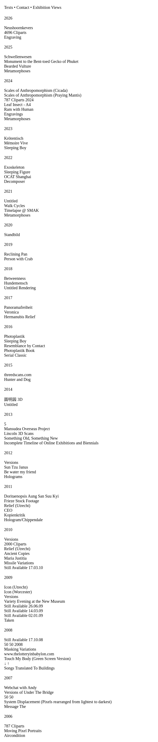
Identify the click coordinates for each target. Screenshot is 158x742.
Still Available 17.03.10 (23, 567)
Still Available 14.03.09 (23, 610)
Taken (9, 620)
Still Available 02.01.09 (23, 615)
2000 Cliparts (15, 544)
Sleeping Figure (17, 172)
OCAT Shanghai (17, 176)
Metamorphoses (17, 71)
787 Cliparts (14, 726)
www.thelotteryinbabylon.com (29, 654)
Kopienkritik (14, 515)
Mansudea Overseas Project (27, 428)
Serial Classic (15, 355)
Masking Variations (20, 649)
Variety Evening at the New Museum (34, 601)
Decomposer (14, 181)
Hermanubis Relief (19, 317)
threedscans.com (17, 374)
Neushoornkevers (18, 27)
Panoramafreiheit (18, 307)
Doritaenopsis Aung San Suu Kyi (31, 496)
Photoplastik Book (19, 350)
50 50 (8, 697)
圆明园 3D (13, 399)
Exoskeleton (14, 167)
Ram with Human (18, 109)
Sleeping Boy (15, 147)
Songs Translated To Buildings (29, 668)
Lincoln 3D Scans (19, 433)
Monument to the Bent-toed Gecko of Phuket (41, 61)
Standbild (12, 234)
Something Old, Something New (31, 438)
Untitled (11, 201)
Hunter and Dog (17, 379)
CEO (8, 510)
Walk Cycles (14, 205)
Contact (22, 7)
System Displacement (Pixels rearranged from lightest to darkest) (58, 701)
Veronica (11, 312)
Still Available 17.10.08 (23, 639)
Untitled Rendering (20, 288)
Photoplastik (14, 336)
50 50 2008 (13, 644)
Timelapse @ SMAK (21, 210)
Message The (15, 706)
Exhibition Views (47, 7)
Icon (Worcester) (18, 592)
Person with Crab (18, 259)
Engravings (13, 114)
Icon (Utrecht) (16, 587)
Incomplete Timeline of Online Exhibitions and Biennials (51, 443)
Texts (8, 7)
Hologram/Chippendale (23, 519)
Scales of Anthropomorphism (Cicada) (35, 90)
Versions (11, 462)
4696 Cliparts (15, 32)
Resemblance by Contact (24, 345)
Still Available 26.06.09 (23, 606)
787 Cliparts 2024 (19, 100)
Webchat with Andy (20, 687)
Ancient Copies (17, 553)
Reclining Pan (15, 254)
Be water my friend (20, 472)
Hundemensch (16, 283)
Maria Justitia (15, 558)
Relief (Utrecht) (17, 505)
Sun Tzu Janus (16, 467)
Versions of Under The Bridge (29, 692)
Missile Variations (19, 563)
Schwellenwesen (17, 56)
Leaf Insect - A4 (17, 104)
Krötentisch (13, 138)
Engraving (12, 37)
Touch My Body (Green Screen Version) (37, 658)
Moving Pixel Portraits (23, 730)
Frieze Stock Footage (21, 501)
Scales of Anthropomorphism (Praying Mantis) (42, 95)
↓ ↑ (6, 663)
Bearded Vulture (17, 66)
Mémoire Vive (16, 143)
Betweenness (15, 278)
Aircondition (14, 735)
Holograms (13, 476)
